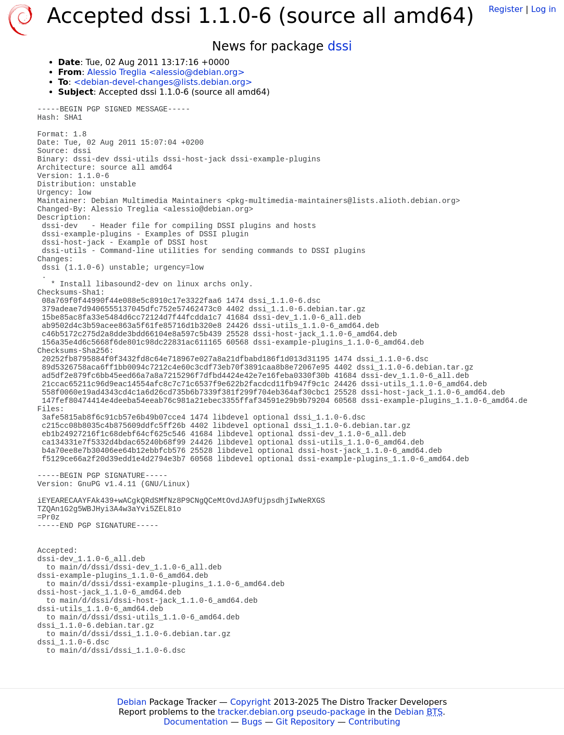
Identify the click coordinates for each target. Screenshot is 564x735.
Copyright (250, 702)
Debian (132, 702)
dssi (340, 46)
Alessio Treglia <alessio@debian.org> (165, 72)
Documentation (196, 722)
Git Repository (305, 722)
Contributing (374, 722)
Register (505, 9)
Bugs (252, 722)
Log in (543, 9)
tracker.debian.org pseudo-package (291, 712)
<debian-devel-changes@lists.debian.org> (163, 82)
